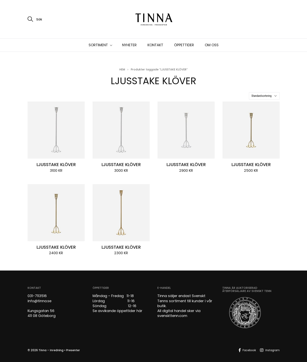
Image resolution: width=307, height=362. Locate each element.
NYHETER (129, 44)
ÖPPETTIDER (184, 44)
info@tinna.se (39, 300)
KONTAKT (155, 44)
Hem (122, 69)
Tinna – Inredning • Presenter (59, 350)
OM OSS (212, 44)
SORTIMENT (98, 44)
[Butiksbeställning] (264, 96)
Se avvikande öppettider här (117, 310)
